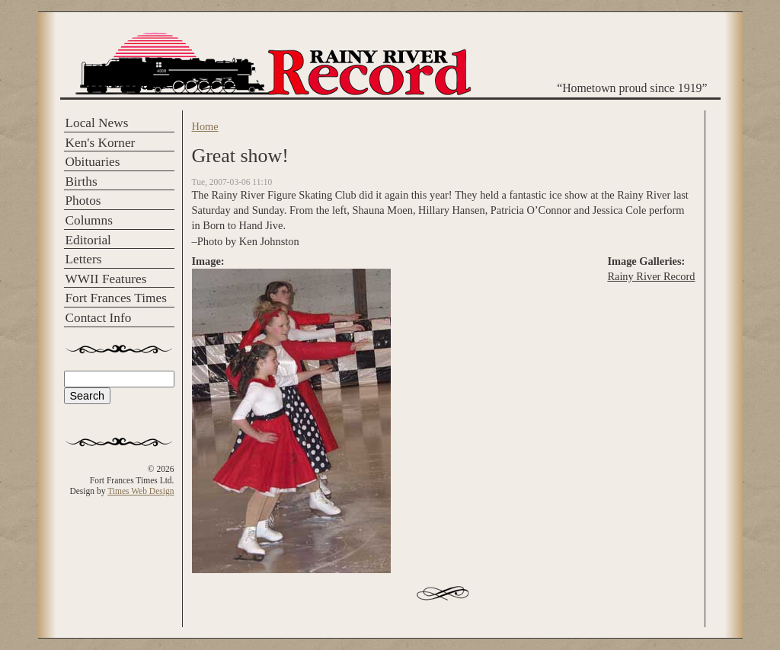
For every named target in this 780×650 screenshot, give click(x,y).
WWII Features (106, 279)
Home (205, 126)
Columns (89, 220)
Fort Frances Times (116, 298)
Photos (83, 200)
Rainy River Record (651, 276)
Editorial (88, 240)
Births (82, 181)
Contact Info (99, 318)
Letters (84, 259)
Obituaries (93, 162)
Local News (97, 123)
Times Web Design (140, 490)
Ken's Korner (101, 142)
